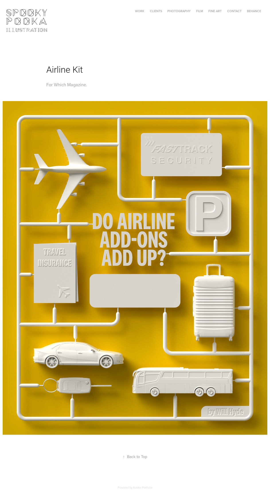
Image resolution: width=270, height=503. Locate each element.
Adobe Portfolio (142, 487)
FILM (199, 11)
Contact (234, 11)
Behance (254, 11)
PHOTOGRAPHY (179, 11)
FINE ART (215, 11)
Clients (156, 11)
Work (139, 11)
